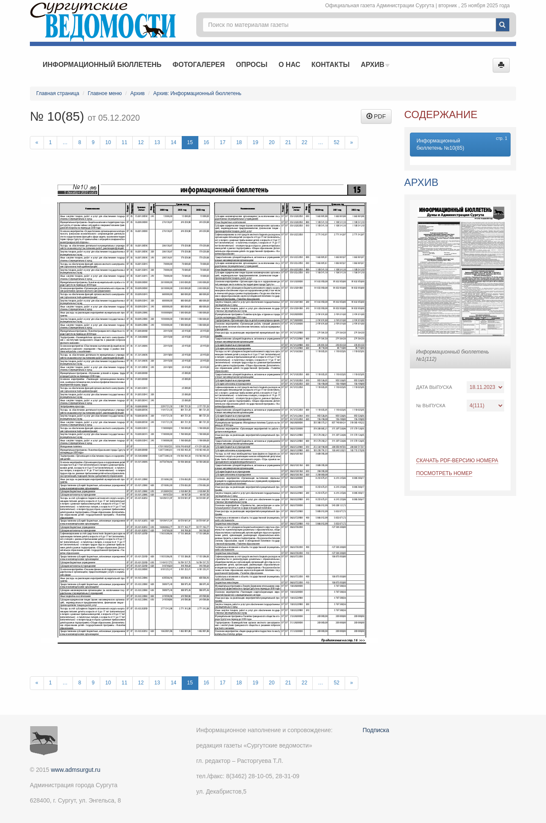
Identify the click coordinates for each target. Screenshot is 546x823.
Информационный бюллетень (102, 64)
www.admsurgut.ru (75, 769)
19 (255, 142)
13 (157, 142)
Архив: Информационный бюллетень (197, 93)
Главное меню (105, 93)
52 (336, 142)
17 (222, 142)
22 (304, 142)
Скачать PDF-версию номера (457, 461)
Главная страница (57, 93)
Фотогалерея (199, 64)
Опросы (251, 64)
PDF (376, 116)
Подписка (376, 730)
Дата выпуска (434, 387)
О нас (289, 64)
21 (288, 142)
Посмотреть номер (444, 473)
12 (140, 142)
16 (206, 142)
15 (190, 142)
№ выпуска (431, 405)
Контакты (330, 64)
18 (239, 142)
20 (271, 142)
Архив (375, 64)
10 (108, 142)
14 (173, 142)
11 (124, 142)
